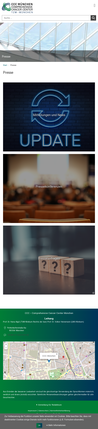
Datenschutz (43, 411)
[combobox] (49, 18)
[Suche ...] (46, 18)
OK (39, 425)
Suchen (94, 17)
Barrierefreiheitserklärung (60, 411)
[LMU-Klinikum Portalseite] (11, 8)
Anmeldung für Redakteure (50, 405)
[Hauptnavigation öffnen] (94, 5)
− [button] (6, 347)
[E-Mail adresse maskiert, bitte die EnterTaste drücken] (18, 335)
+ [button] (6, 344)
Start (5, 65)
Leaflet (68, 379)
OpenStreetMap (79, 379)
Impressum (32, 411)
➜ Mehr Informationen (56, 425)
